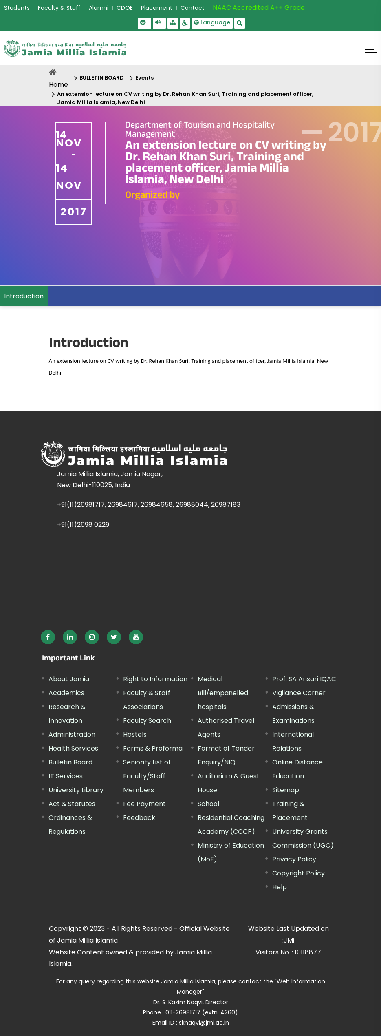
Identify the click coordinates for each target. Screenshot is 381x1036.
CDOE (125, 8)
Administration (71, 734)
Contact (193, 8)
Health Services (73, 748)
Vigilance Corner (299, 693)
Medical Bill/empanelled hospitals (223, 692)
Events (144, 78)
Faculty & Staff (59, 8)
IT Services (65, 776)
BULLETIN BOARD (101, 78)
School (208, 803)
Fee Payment (144, 803)
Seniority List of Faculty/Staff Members (147, 776)
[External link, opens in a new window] (48, 637)
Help (279, 887)
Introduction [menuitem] (24, 296)
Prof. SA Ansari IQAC (304, 679)
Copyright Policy (298, 873)
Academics (66, 693)
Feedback (139, 817)
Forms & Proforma (153, 748)
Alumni (98, 8)
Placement (156, 8)
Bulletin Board (70, 762)
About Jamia (68, 679)
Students (17, 8)
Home (58, 84)
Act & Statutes (71, 803)
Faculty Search (147, 720)
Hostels (135, 734)
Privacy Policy (294, 859)
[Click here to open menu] (371, 49)
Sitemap (285, 790)
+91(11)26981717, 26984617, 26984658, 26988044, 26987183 (148, 504)
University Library (76, 790)
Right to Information (155, 679)
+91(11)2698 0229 (83, 524)
